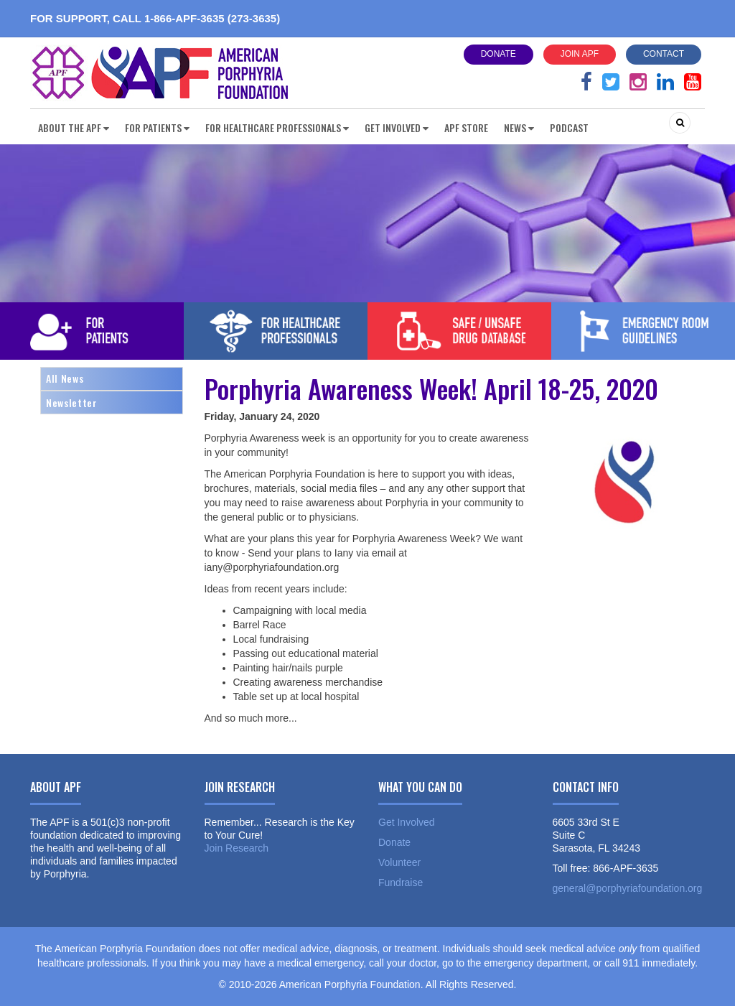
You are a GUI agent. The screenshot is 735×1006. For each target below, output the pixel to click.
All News (64, 378)
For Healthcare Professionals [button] (277, 127)
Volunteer (399, 862)
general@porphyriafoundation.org (628, 888)
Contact (663, 54)
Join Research (237, 848)
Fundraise (400, 882)
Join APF (580, 54)
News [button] (519, 127)
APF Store (466, 127)
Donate (498, 54)
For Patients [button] (157, 127)
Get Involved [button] (397, 127)
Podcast (569, 127)
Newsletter (72, 402)
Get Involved (406, 822)
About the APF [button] (73, 127)
